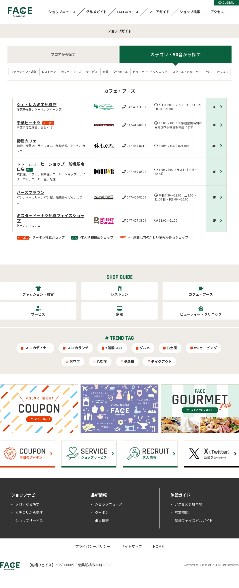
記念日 (129, 361)
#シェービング (205, 347)
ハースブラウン (30, 192)
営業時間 (181, 512)
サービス (92, 71)
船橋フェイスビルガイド (194, 520)
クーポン (102, 512)
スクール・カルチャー (186, 71)
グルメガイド (96, 11)
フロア (63, 54)
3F (214, 145)
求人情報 (102, 520)
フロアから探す (27, 504)
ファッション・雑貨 (23, 71)
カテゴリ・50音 (175, 54)
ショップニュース (62, 11)
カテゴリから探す (29, 512)
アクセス (217, 11)
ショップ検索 (189, 11)
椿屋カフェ (27, 141)
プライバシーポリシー (92, 546)
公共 (209, 71)
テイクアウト (161, 361)
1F (214, 125)
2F (214, 107)
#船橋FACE (114, 347)
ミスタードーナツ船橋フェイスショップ (50, 217)
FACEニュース (128, 11)
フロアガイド (159, 11)
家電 (105, 71)
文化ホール (120, 71)
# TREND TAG (119, 338)
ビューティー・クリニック (150, 71)
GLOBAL (226, 2)
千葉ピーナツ (29, 123)
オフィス (223, 71)
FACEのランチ (77, 347)
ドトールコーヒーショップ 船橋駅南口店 (50, 166)
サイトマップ (131, 546)
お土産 (172, 347)
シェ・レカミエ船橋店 (37, 104)
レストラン (49, 71)
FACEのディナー (37, 347)
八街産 (102, 361)
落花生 (74, 361)
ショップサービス (29, 520)
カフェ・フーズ (71, 71)
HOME (158, 546)
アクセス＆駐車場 (188, 504)
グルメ (144, 347)
